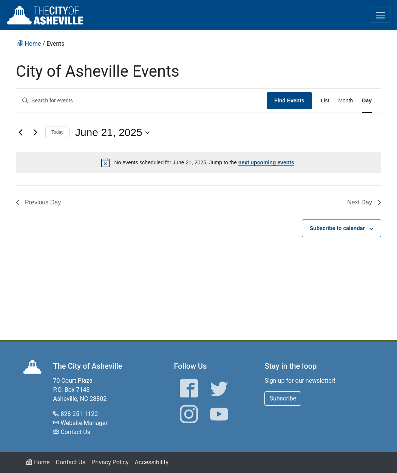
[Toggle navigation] (380, 15)
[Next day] (35, 132)
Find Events (289, 100)
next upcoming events (266, 162)
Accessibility (152, 462)
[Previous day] (20, 132)
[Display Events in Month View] (345, 101)
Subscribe (282, 398)
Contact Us (75, 432)
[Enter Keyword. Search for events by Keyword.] (141, 101)
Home (38, 462)
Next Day (364, 202)
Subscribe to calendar (337, 228)
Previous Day (38, 202)
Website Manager (83, 423)
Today (57, 132)
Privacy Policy (110, 462)
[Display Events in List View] (325, 101)
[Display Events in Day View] (367, 101)
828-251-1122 (79, 413)
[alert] (198, 162)
